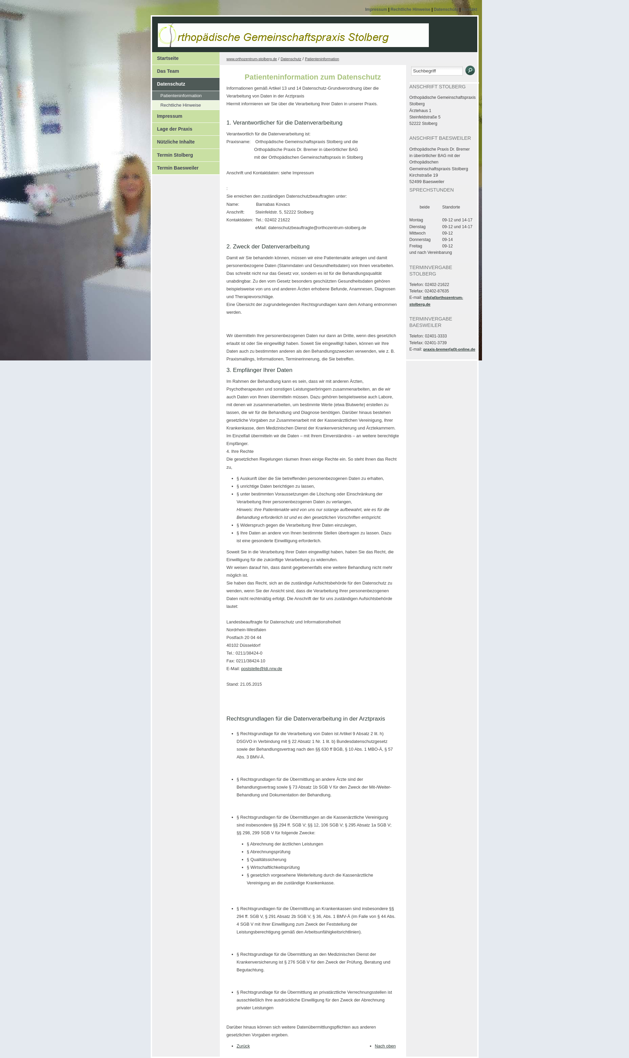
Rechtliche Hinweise (411, 9)
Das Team (168, 71)
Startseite (168, 58)
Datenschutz (447, 9)
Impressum (376, 9)
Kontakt (469, 9)
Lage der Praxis (174, 129)
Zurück (243, 1046)
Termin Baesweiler (178, 168)
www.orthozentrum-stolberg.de (252, 59)
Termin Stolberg (175, 155)
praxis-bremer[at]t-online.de (449, 349)
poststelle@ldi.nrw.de (261, 668)
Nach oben (385, 1046)
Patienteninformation (181, 95)
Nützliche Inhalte (176, 142)
